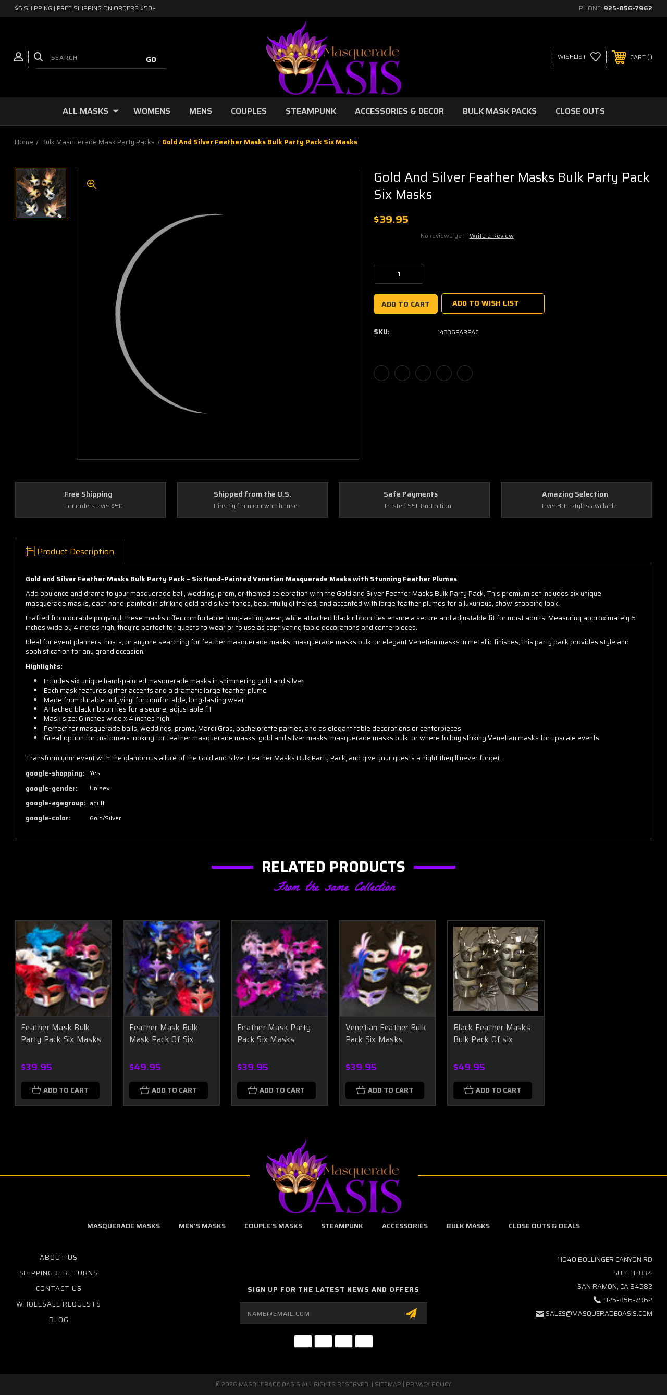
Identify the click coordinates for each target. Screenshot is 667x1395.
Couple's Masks (273, 1226)
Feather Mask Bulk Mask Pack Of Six (163, 1033)
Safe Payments (411, 494)
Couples (249, 111)
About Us (59, 1257)
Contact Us (59, 1288)
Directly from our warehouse (256, 506)
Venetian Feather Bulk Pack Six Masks (385, 1033)
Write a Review (492, 235)
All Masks (91, 111)
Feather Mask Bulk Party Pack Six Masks (61, 1033)
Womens (151, 111)
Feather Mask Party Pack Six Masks (274, 1033)
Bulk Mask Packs (500, 111)
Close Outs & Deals (544, 1226)
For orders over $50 (93, 506)
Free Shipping (88, 494)
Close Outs (580, 111)
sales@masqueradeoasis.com (599, 1313)
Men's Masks (202, 1226)
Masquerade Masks (123, 1226)
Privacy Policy (428, 1384)
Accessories (405, 1226)
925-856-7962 (627, 8)
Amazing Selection (575, 494)
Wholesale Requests (58, 1304)
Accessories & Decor (399, 111)
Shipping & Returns (58, 1272)
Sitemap (388, 1384)
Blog (59, 1319)
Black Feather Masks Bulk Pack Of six (491, 1033)
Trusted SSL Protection (417, 506)
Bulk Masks (468, 1226)
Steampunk (311, 111)
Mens (200, 111)
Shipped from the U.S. (252, 494)
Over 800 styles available (579, 506)
